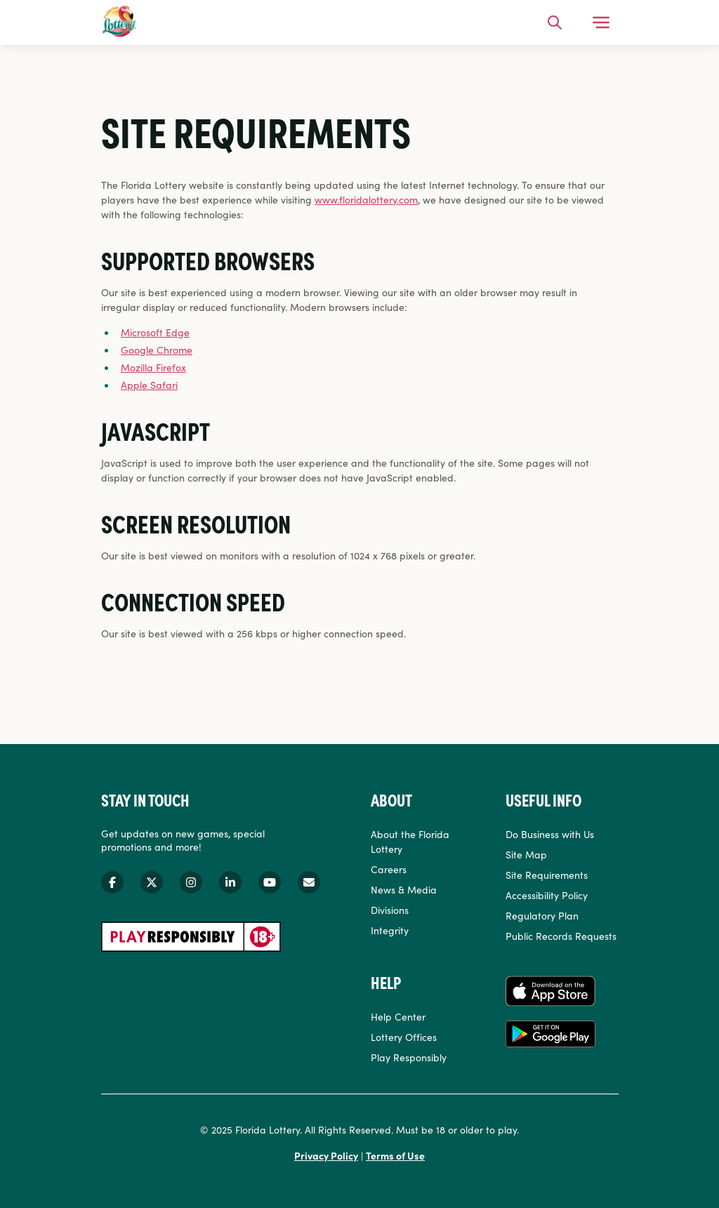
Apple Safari (149, 385)
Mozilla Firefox (153, 367)
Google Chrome (156, 350)
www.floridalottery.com (366, 199)
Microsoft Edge (155, 332)
